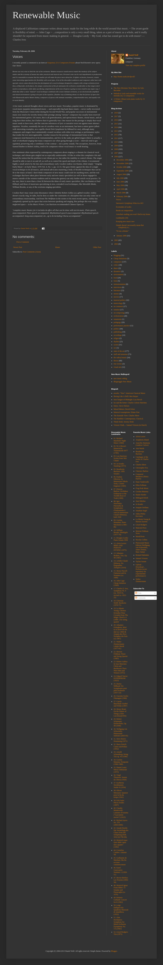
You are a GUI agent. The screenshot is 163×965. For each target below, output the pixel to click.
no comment (118, 306)
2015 (116, 124)
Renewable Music (46, 15)
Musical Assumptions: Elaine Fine (126, 412)
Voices (118, 199)
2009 (116, 146)
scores (116, 345)
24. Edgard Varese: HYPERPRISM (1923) (121, 678)
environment (118, 274)
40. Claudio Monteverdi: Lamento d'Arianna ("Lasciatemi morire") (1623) (121, 812)
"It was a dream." (122, 231)
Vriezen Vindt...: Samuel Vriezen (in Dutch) (130, 425)
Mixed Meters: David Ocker (124, 409)
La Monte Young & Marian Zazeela (143, 520)
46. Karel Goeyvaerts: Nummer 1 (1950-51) (120, 871)
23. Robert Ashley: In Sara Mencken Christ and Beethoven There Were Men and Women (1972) (121, 667)
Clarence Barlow (142, 471)
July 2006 (120, 178)
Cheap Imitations (120, 258)
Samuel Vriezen (142, 558)
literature (117, 290)
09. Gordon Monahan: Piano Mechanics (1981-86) (120, 523)
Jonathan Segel (141, 511)
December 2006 (122, 160)
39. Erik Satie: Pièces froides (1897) (119, 802)
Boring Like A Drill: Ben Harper (126, 396)
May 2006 (120, 185)
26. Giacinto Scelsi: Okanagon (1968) (121, 697)
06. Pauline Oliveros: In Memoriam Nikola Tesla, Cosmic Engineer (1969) (121, 481)
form (115, 281)
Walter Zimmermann (141, 580)
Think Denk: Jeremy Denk (124, 422)
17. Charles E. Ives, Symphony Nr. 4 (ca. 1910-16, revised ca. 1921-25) (121, 593)
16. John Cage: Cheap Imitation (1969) (120, 583)
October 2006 (121, 167)
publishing (118, 332)
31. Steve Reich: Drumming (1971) (120, 740)
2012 (116, 135)
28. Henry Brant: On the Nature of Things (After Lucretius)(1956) (120, 712)
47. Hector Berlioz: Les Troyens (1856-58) (121, 880)
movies (116, 297)
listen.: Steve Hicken (121, 406)
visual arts (117, 367)
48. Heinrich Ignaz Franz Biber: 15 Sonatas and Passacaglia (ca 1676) (121, 890)
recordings (118, 335)
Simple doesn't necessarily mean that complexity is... (130, 226)
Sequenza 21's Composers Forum (61, 62)
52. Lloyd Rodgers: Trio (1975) (121, 933)
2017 (116, 116)
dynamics (117, 271)
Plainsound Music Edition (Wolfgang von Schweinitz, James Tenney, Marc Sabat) (143, 547)
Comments (140, 598)
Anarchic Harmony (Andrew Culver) (143, 444)
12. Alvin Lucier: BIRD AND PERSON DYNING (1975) (120, 546)
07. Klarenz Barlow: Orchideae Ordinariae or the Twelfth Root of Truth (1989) (121, 493)
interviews (117, 287)
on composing (119, 313)
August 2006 (121, 174)
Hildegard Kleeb (142, 498)
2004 (116, 244)
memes (116, 294)
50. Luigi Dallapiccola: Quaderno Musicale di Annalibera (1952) (121, 909)
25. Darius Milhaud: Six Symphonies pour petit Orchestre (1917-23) (120, 688)
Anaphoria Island (142, 440)
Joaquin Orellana (142, 507)
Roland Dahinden (142, 555)
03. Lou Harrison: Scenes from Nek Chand (120, 458)
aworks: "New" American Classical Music (129, 393)
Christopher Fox (142, 468)
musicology (118, 303)
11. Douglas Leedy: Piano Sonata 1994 (121, 539)
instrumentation (119, 284)
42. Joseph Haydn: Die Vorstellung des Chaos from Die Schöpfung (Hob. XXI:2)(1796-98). (121, 832)
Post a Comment (22, 242)
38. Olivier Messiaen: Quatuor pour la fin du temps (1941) (121, 793)
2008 (116, 149)
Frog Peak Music (142, 488)
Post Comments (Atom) (32, 252)
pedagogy (117, 322)
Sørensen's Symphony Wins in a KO (129, 203)
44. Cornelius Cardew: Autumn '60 (120, 852)
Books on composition (124, 210)
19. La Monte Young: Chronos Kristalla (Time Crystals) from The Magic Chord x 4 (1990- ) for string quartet (121, 615)
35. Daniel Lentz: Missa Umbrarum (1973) (120, 769)
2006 (116, 156)
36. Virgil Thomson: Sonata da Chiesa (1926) (120, 777)
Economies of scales (123, 207)
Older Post (97, 247)
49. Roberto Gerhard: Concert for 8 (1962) (120, 899)
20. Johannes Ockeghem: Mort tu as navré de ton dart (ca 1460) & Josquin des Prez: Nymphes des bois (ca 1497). (120, 632)
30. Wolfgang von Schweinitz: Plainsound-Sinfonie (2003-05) (121, 732)
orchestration (119, 316)
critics (116, 265)
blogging (117, 255)
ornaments (117, 319)
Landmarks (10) (122, 218)
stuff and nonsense (121, 354)
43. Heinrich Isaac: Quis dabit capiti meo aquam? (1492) (121, 843)
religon (116, 338)
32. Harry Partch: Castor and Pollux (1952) (120, 746)
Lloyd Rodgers (141, 525)
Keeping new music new (125, 221)
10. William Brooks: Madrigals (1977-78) (121, 532)
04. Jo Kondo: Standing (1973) (120, 465)
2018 (116, 113)
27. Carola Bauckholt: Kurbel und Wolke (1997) (121, 703)
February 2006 (122, 196)
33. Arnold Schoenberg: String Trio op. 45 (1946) (121, 754)
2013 (116, 131)
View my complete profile (135, 65)
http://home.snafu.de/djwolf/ (124, 77)
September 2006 (122, 171)
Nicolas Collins (141, 540)
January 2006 (121, 236)
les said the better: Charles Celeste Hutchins (130, 403)
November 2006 (122, 163)
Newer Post (17, 247)
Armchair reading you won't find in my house (133, 214)
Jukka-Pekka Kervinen (140, 515)
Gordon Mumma (142, 491)
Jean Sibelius (141, 501)
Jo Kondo (139, 504)
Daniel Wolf (133, 55)
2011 (116, 138)
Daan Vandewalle (142, 482)
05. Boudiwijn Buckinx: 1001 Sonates (119, 471)
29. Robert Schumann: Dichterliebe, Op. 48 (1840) (120, 722)
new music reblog (120, 378)
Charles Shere (141, 465)
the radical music (120, 357)
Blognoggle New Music (123, 382)
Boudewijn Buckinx (140, 452)
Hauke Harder (141, 495)
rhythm (116, 341)
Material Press (141, 528)
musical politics (120, 300)
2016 (116, 120)
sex (115, 348)
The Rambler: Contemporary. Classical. (128, 419)
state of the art (119, 351)
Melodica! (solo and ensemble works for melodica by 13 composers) (129, 94)
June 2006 (120, 182)
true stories (118, 364)
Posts (138, 593)
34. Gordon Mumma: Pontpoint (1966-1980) (121, 762)
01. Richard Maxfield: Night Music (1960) (120, 440)
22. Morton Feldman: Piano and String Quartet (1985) (121, 655)
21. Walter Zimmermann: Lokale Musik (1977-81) (119, 645)
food (115, 278)
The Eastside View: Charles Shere (126, 415)
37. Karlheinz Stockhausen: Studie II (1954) (120, 785)
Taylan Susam (141, 561)
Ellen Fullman (141, 485)
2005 (116, 240)
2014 (116, 127)
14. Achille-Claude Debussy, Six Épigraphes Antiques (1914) (121, 564)
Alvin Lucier (140, 436)
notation (117, 310)
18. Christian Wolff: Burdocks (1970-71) (120, 603)
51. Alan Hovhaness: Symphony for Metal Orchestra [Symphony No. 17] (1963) (120, 923)
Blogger (114, 951)
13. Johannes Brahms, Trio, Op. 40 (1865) (120, 555)
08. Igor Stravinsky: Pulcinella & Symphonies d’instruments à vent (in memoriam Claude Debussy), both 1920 (121, 509)
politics (116, 329)
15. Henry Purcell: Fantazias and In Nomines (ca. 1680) (120, 574)
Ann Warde (140, 448)
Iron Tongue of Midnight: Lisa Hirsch (128, 400)
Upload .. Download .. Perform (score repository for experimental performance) (141, 570)
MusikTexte (140, 536)
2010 (116, 142)
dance (116, 268)
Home (57, 247)
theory (116, 361)
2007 (116, 153)
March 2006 (121, 193)
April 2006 (120, 189)
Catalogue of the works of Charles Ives (142, 459)
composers (118, 262)
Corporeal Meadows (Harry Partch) (142, 476)
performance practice (122, 326)
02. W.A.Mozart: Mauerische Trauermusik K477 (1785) (121, 449)
